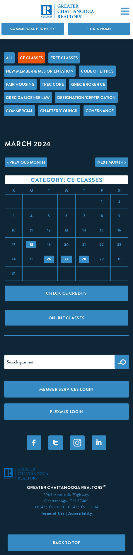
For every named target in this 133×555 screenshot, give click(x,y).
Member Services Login (66, 389)
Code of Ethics (97, 71)
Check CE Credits (66, 293)
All (9, 58)
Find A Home (99, 28)
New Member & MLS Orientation (40, 71)
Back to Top (67, 542)
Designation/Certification (86, 97)
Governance (100, 110)
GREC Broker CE (88, 84)
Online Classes (67, 318)
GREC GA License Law (28, 97)
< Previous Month (26, 162)
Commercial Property (32, 28)
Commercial (19, 110)
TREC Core (53, 84)
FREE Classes (64, 58)
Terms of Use (52, 513)
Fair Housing (20, 84)
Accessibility (80, 513)
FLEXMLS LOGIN (66, 411)
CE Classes (31, 58)
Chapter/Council (59, 110)
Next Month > (111, 162)
